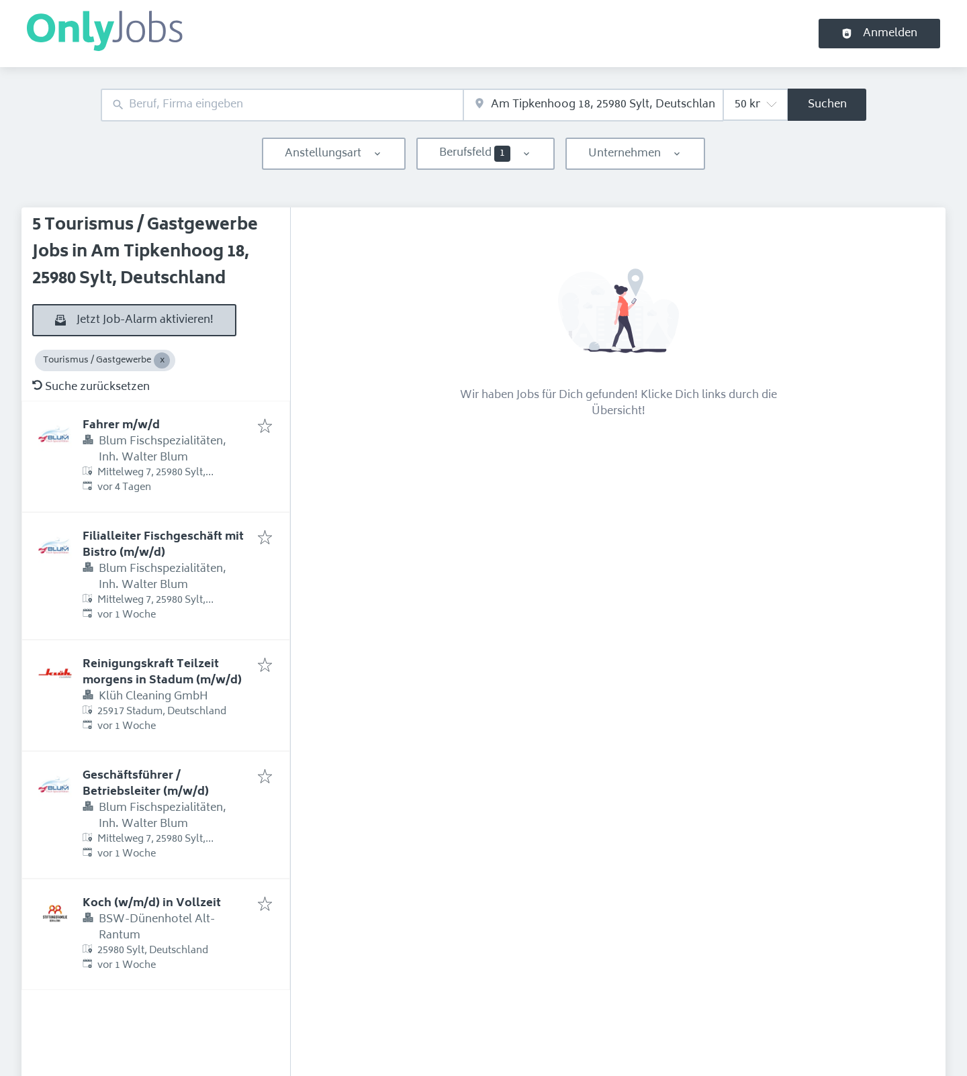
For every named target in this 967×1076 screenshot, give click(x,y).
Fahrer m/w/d (121, 425)
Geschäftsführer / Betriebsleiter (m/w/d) (146, 784)
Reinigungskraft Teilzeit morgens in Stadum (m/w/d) (162, 672)
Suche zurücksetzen (91, 387)
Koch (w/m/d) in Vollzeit (152, 903)
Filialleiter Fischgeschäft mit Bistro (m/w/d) (163, 545)
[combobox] (282, 105)
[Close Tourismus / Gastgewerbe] (162, 360)
